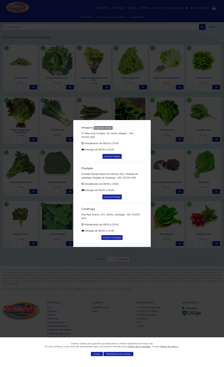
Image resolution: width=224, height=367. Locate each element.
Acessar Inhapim (112, 156)
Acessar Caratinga (112, 237)
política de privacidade (139, 346)
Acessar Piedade (112, 196)
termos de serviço (169, 346)
